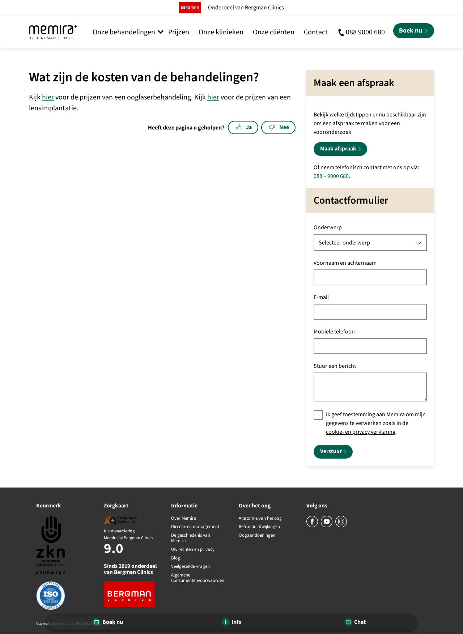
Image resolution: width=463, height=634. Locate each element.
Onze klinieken (221, 32)
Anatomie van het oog (260, 519)
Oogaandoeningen (257, 536)
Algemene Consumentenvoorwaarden (197, 578)
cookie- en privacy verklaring (360, 432)
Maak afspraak (338, 149)
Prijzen (178, 32)
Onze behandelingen (124, 32)
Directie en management (195, 527)
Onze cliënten (273, 32)
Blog (175, 558)
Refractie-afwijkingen (259, 527)
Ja (244, 127)
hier (48, 97)
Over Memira (183, 519)
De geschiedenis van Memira (190, 538)
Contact (316, 32)
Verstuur (331, 451)
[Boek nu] (413, 30)
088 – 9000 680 (331, 176)
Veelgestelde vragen (190, 567)
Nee (279, 127)
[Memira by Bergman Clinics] (53, 32)
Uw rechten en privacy (192, 550)
